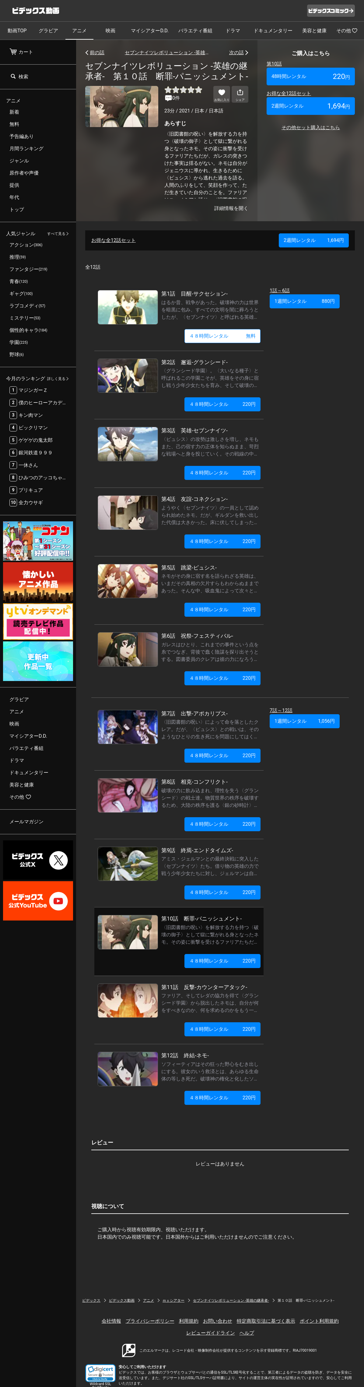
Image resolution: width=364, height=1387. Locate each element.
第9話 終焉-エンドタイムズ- (197, 850)
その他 (347, 30)
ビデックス (91, 1300)
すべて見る (56, 234)
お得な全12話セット (289, 93)
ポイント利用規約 (319, 1321)
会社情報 (111, 1321)
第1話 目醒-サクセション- (194, 293)
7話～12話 (281, 710)
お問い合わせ (217, 1321)
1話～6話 (280, 290)
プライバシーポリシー (150, 1321)
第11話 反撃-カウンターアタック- (204, 987)
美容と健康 (314, 31)
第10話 (274, 64)
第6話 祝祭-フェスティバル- (197, 636)
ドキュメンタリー (273, 31)
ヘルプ (247, 1333)
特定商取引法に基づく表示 (266, 1321)
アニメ (79, 31)
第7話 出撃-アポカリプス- (194, 713)
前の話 (97, 52)
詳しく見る (56, 379)
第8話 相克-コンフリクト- (194, 782)
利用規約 (188, 1321)
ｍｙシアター (173, 1300)
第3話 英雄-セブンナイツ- (194, 430)
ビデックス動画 (122, 1300)
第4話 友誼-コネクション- (194, 499)
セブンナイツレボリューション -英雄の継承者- (167, 52)
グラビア (48, 31)
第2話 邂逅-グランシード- (194, 362)
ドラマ (233, 31)
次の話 (236, 52)
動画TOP (17, 31)
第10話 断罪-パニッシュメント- (201, 918)
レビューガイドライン (210, 1333)
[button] (100, 1373)
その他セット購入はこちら (311, 127)
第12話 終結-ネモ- (185, 1055)
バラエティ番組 (195, 31)
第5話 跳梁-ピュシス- (189, 567)
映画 (110, 31)
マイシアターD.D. (150, 31)
